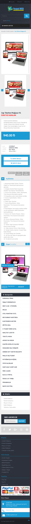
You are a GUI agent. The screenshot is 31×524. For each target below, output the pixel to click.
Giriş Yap (4, 479)
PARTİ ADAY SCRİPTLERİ (10, 367)
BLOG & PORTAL (7, 375)
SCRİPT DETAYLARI (7, 265)
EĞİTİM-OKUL (7, 325)
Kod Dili (4, 149)
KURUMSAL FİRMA (8, 298)
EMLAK (5, 310)
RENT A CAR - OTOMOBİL (10, 306)
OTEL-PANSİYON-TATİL (9, 313)
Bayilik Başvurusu (6, 465)
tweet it (11, 173)
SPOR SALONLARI (8, 363)
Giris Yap (27, 2)
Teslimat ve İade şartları (10, 407)
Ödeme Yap (5, 484)
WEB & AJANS (6, 371)
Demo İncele (15, 159)
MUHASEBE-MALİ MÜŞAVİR (10, 348)
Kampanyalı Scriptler (7, 460)
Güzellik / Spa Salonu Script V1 (8, 286)
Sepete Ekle (16, 163)
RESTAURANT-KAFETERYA (10, 317)
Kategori (4, 148)
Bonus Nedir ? (13, 151)
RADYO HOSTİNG (7, 386)
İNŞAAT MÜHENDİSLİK (9, 302)
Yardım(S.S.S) (5, 472)
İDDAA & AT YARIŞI (8, 378)
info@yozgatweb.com (11, 514)
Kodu (3, 146)
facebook (19, 173)
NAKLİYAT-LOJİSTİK (8, 332)
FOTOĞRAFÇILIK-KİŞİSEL (10, 359)
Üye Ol (19, 2)
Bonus (3, 151)
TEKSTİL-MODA (7, 336)
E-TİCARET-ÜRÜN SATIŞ (9, 329)
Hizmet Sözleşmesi (8, 400)
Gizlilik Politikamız (8, 398)
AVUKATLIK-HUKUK (8, 340)
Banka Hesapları (6, 462)
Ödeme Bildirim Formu (7, 467)
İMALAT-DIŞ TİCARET (9, 355)
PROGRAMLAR (7, 382)
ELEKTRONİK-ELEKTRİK (9, 321)
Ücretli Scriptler (6, 458)
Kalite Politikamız (8, 405)
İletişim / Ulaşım (6, 470)
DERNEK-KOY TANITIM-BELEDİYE (12, 352)
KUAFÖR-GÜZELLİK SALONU (11, 344)
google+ (26, 173)
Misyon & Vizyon (8, 403)
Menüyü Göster (7, 25)
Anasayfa (11, 2)
